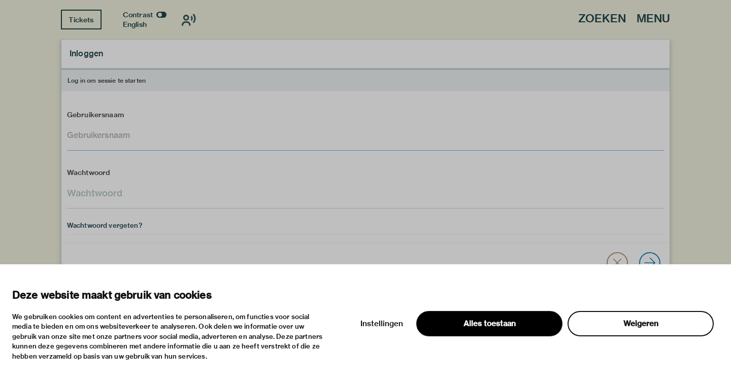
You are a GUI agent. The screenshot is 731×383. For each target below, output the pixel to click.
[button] (617, 262)
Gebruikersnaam (95, 114)
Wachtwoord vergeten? (104, 225)
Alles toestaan (489, 324)
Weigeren (640, 324)
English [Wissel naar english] (135, 24)
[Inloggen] (649, 262)
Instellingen (381, 324)
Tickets (81, 19)
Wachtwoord (89, 172)
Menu (653, 19)
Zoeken (602, 19)
